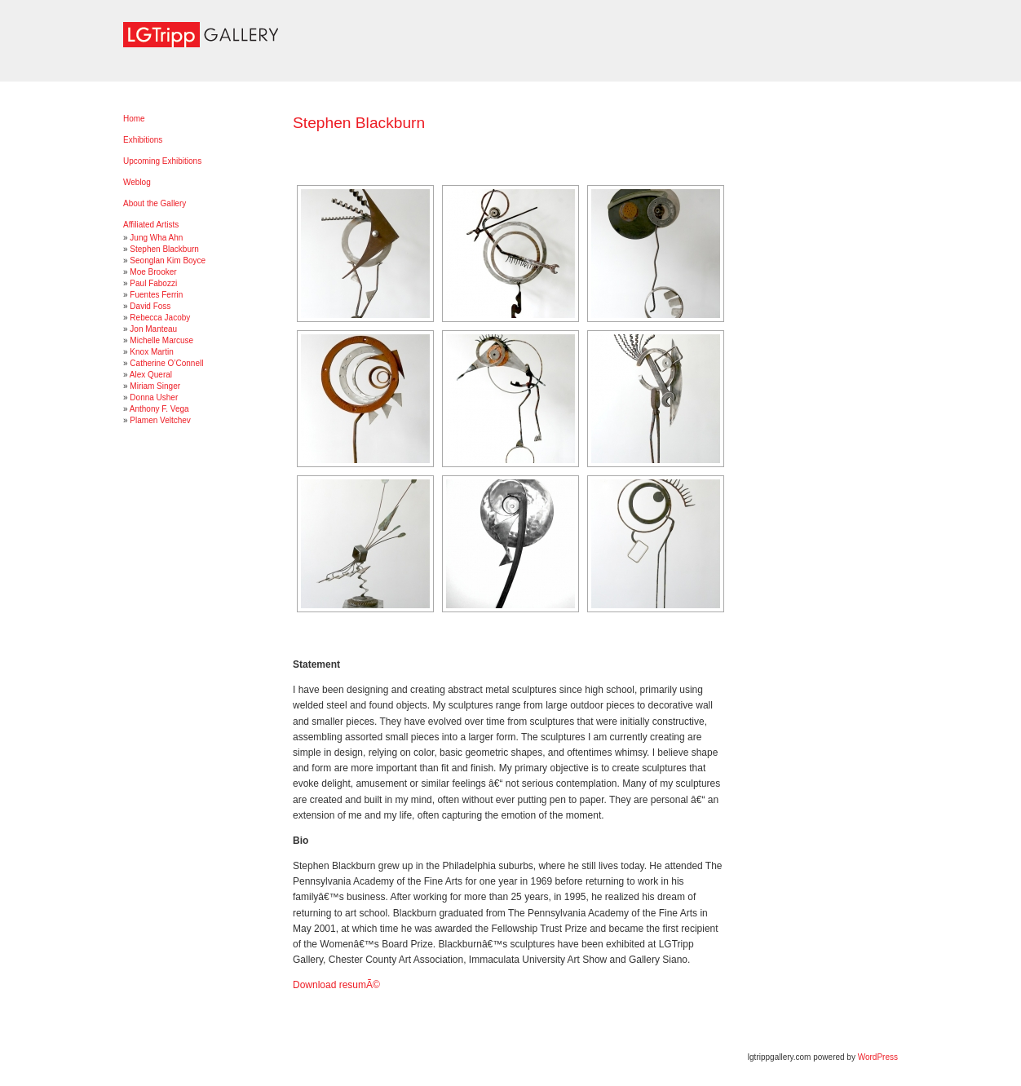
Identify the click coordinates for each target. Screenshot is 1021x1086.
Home (134, 118)
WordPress (878, 1057)
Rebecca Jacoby (160, 317)
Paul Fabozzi (153, 283)
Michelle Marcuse (161, 340)
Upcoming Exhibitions (162, 161)
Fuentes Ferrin (156, 294)
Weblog (137, 182)
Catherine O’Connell (166, 363)
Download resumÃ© (336, 985)
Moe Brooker (153, 271)
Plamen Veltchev (160, 420)
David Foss (150, 306)
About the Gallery (154, 203)
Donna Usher (154, 397)
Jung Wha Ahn (156, 237)
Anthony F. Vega (159, 408)
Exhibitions (142, 139)
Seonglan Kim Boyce (168, 260)
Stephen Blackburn (164, 249)
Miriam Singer (155, 386)
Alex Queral (151, 374)
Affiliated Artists (151, 224)
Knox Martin (151, 351)
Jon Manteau (153, 328)
